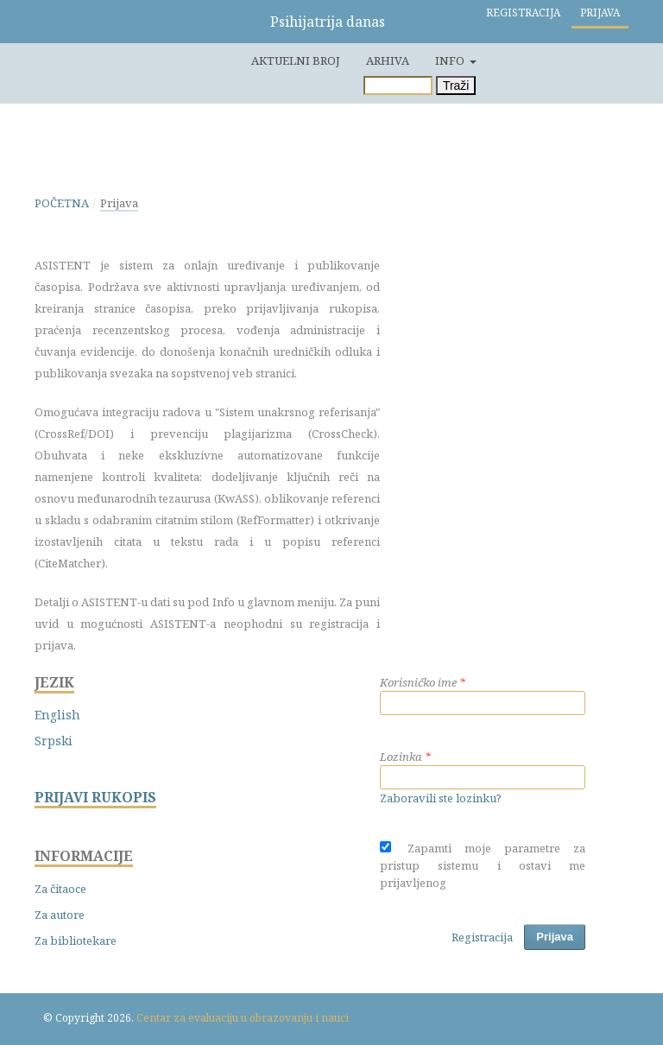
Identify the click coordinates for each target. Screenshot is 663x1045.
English (57, 714)
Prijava (600, 12)
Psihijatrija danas (327, 21)
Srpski (54, 740)
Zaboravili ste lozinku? (441, 798)
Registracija (523, 12)
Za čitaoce (60, 888)
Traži (456, 85)
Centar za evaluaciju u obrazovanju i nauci (242, 1017)
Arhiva (387, 60)
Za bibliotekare (76, 940)
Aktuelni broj (295, 60)
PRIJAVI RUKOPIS (95, 797)
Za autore (60, 914)
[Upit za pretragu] (398, 85)
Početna (62, 203)
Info (451, 60)
